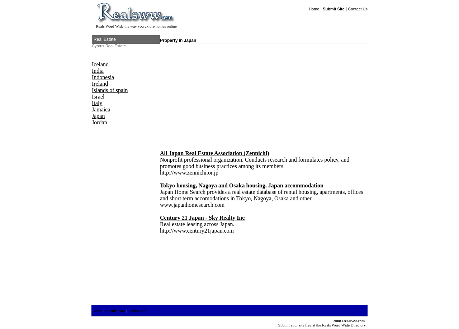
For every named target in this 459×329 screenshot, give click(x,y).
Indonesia (103, 77)
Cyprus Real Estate (109, 46)
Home (314, 9)
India (98, 71)
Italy (97, 103)
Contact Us (358, 9)
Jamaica (101, 109)
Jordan (99, 122)
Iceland (100, 64)
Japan (98, 116)
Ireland (100, 84)
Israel (98, 97)
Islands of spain (110, 90)
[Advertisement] (220, 93)
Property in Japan (178, 40)
